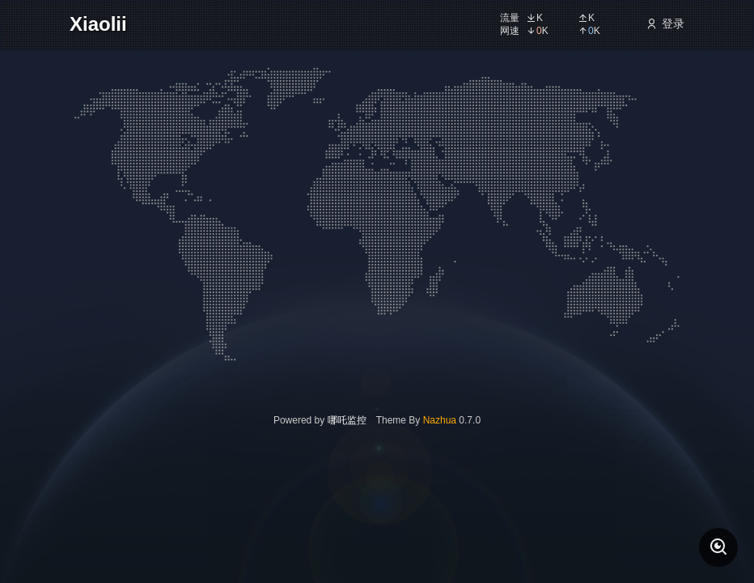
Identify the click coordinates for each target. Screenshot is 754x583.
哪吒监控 (347, 420)
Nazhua (439, 420)
